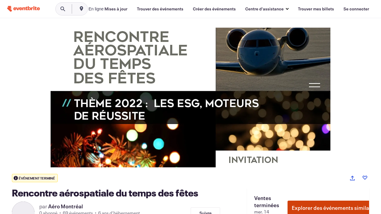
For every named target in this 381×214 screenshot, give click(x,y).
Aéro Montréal (65, 206)
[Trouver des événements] (160, 9)
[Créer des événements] (214, 9)
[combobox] (114, 9)
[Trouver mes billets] (316, 9)
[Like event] (365, 178)
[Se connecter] (356, 9)
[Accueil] (23, 8)
